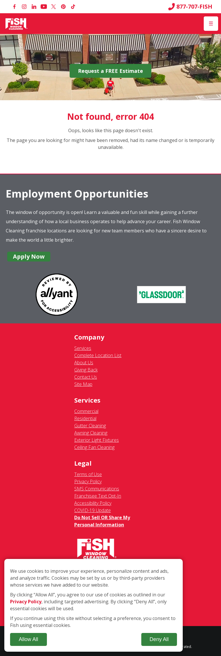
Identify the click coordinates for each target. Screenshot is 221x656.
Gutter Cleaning (90, 425)
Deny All (159, 639)
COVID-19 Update (92, 510)
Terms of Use (88, 474)
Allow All (28, 639)
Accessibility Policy (92, 503)
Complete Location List (97, 355)
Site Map (83, 384)
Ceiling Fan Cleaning (94, 447)
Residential (85, 418)
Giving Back (86, 370)
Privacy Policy (88, 481)
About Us (83, 362)
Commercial (86, 411)
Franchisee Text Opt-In (97, 496)
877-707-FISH (190, 6)
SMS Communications (96, 489)
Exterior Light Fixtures (96, 440)
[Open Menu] (211, 24)
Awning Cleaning (90, 433)
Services (82, 348)
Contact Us (85, 377)
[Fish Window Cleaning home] (16, 23)
